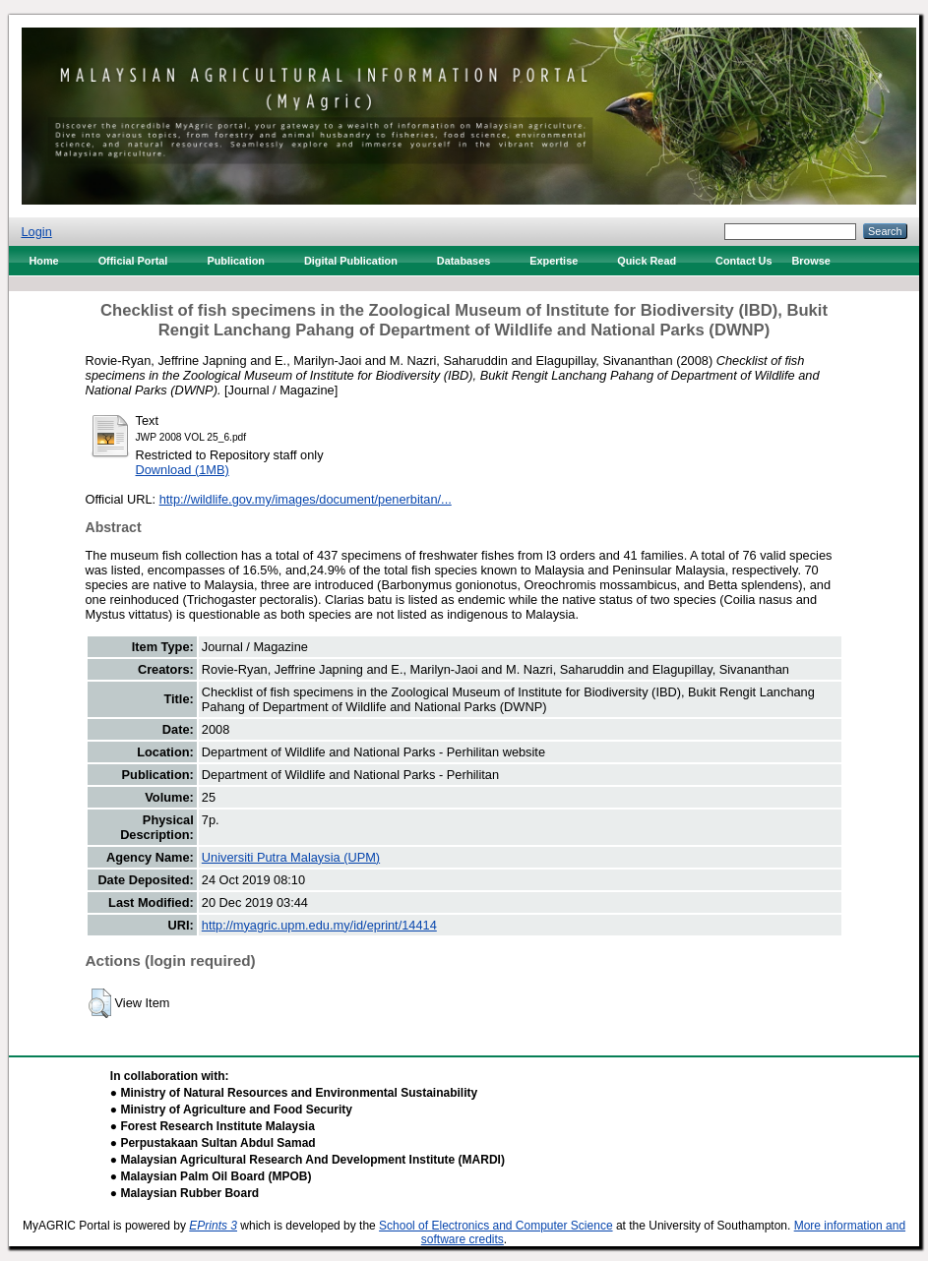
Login (36, 231)
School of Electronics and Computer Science (495, 1225)
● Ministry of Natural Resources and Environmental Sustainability (293, 1093)
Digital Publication (351, 261)
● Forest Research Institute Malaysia (212, 1126)
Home (43, 261)
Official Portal (133, 261)
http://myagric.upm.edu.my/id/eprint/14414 (319, 925)
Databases (463, 261)
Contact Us (743, 261)
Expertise (553, 261)
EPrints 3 (213, 1225)
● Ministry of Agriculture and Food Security (231, 1109)
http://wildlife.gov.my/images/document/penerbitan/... (305, 499)
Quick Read (646, 261)
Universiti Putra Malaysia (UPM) (291, 857)
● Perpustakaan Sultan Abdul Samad (213, 1143)
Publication (236, 261)
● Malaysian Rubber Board (184, 1193)
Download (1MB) (182, 469)
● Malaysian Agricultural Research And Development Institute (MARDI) (307, 1160)
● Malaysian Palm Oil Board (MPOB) (211, 1176)
